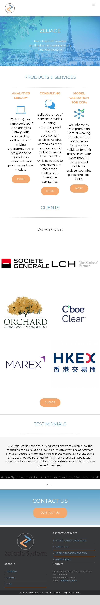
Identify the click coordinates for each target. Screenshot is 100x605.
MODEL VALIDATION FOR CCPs (71, 554)
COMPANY (12, 572)
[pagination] (47, 486)
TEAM (9, 585)
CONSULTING (62, 548)
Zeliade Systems (68, 581)
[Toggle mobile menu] (93, 4)
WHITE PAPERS (62, 560)
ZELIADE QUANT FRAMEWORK (70, 541)
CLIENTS (11, 579)
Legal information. (71, 593)
